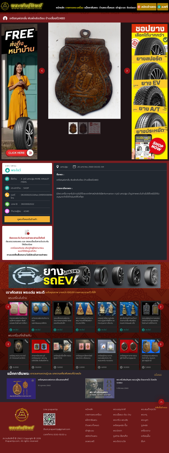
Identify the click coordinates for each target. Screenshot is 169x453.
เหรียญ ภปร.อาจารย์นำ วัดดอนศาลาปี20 (18, 357)
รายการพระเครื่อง (74, 7)
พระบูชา (144, 420)
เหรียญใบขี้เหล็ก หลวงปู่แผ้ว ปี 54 (62, 357)
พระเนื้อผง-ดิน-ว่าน (122, 414)
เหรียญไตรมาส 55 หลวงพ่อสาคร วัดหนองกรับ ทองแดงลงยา (105, 359)
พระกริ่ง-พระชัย (120, 420)
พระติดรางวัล (119, 441)
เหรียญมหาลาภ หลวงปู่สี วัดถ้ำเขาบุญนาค (128, 357)
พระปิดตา (117, 430)
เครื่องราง (145, 430)
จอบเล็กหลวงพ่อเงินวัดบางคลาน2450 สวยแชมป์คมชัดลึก (62, 321)
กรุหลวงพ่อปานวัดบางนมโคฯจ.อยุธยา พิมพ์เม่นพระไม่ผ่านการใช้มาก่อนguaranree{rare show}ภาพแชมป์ (18, 323)
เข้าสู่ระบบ (121, 7)
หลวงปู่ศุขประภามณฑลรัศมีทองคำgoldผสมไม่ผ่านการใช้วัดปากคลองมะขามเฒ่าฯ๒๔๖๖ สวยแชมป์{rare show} (151, 324)
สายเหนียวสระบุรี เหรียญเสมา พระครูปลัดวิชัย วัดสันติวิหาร (40, 358)
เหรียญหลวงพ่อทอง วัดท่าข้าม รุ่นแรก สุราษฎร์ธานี (150, 358)
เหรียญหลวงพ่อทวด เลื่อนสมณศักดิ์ (53, 379)
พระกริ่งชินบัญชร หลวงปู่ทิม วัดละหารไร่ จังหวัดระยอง (137, 381)
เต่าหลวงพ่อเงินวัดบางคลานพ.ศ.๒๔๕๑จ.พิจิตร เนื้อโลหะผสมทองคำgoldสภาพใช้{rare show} (40, 324)
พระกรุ (144, 414)
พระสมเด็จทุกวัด (148, 409)
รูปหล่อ (144, 425)
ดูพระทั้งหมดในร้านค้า (27, 219)
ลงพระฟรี (89, 441)
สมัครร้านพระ (91, 436)
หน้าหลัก (60, 7)
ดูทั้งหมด (158, 374)
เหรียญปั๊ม (145, 436)
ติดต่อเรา (131, 7)
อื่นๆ (143, 441)
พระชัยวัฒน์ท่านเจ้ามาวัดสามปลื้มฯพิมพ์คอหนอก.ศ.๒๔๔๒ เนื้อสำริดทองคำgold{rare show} (128, 323)
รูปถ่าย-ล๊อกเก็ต (120, 436)
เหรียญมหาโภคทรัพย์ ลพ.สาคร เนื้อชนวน (84, 357)
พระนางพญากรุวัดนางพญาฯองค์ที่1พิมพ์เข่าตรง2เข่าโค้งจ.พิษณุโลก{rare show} (84, 322)
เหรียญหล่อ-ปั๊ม (120, 425)
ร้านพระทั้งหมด (107, 7)
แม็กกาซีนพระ (91, 7)
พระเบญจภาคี (119, 409)
